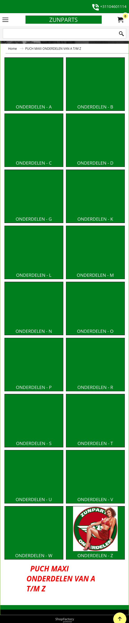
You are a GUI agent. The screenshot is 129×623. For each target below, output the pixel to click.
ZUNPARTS (63, 19)
